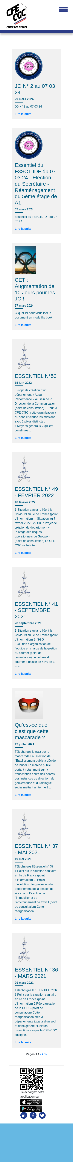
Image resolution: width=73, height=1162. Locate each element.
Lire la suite (23, 114)
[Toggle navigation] (63, 9)
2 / (42, 1054)
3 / (45, 1054)
